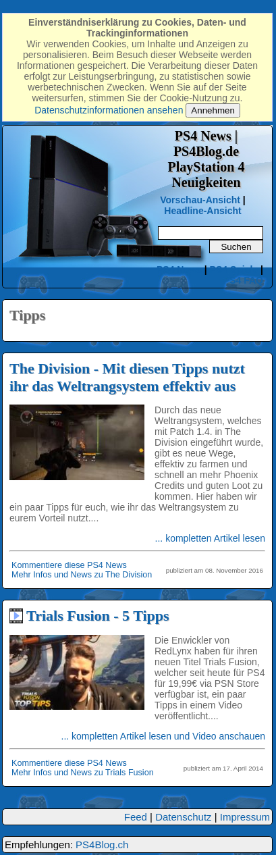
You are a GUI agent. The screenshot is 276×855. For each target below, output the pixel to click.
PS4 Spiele (234, 269)
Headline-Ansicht (202, 210)
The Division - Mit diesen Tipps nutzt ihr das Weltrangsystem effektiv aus (127, 377)
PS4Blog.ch (102, 844)
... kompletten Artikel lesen (210, 538)
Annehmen (212, 110)
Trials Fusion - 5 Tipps (97, 615)
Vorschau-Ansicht (200, 200)
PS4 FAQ (243, 280)
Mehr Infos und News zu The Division (81, 574)
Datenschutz (183, 817)
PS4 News (180, 269)
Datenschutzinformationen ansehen (108, 110)
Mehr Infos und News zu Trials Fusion (82, 772)
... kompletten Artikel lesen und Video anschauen (163, 736)
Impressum (245, 817)
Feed (135, 817)
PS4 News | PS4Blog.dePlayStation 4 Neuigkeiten (206, 159)
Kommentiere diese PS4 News (69, 565)
